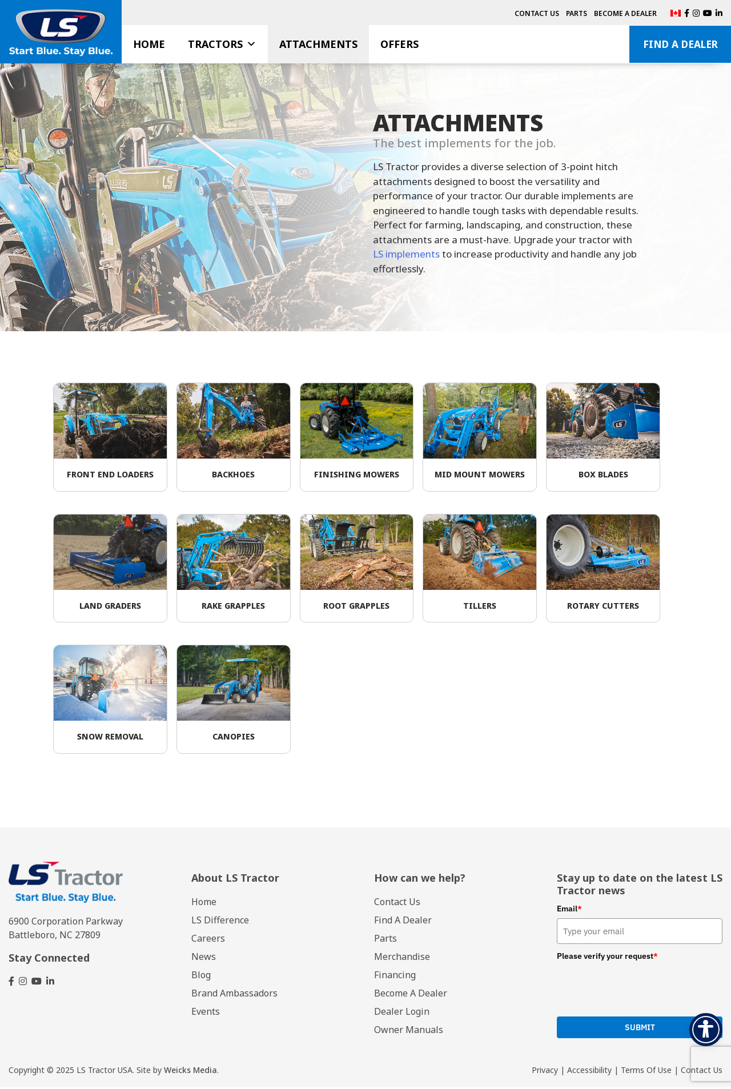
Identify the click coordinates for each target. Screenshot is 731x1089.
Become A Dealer (625, 13)
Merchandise (402, 958)
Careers (208, 940)
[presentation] (643, 989)
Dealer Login (401, 1013)
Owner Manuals (408, 1031)
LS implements (406, 254)
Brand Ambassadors (234, 994)
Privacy (545, 1071)
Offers (399, 44)
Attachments (318, 44)
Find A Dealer (680, 44)
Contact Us (537, 13)
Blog (201, 976)
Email (569, 911)
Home (149, 44)
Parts (576, 13)
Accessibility (589, 1071)
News (203, 958)
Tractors (222, 44)
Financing (395, 976)
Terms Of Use (646, 1071)
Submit (640, 1029)
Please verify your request (607, 958)
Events (205, 1013)
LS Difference (220, 921)
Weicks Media (190, 1071)
